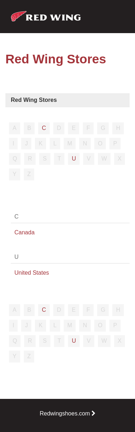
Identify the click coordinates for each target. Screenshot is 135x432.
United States (31, 273)
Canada (24, 232)
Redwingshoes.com (67, 413)
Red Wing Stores (34, 100)
